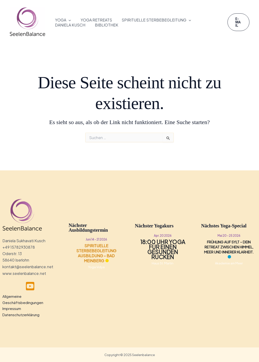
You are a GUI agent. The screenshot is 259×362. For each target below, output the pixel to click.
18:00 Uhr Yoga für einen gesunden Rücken (162, 249)
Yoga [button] (63, 20)
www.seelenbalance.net (24, 273)
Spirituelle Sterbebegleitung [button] (156, 20)
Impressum (11, 308)
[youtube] (30, 286)
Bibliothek (106, 25)
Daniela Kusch (70, 25)
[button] (68, 20)
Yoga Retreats (96, 20)
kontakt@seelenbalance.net (27, 266)
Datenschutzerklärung (20, 314)
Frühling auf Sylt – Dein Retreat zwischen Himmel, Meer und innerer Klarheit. (229, 247)
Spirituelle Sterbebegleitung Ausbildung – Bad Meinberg (96, 253)
